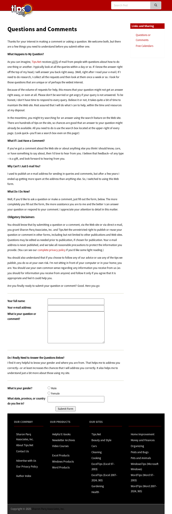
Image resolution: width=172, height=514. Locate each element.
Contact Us (22, 451)
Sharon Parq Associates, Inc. (48, 509)
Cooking (96, 458)
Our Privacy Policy (27, 466)
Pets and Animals (141, 458)
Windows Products (63, 461)
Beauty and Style (101, 440)
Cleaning (96, 452)
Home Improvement (142, 434)
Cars (94, 446)
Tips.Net (36, 62)
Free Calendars (144, 46)
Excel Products (60, 455)
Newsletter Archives (63, 440)
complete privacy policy (51, 250)
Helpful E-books (61, 434)
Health (95, 492)
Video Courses (60, 446)
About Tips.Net (24, 445)
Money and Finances (143, 440)
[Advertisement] (152, 128)
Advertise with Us (26, 461)
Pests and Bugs (139, 452)
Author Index (23, 476)
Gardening (97, 486)
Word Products (61, 467)
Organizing (137, 446)
